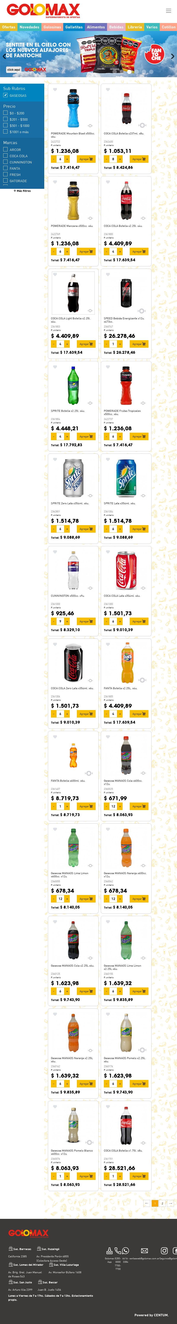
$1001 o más (16, 131)
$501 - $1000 (16, 125)
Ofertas (8, 27)
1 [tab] (114, 72)
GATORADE (15, 180)
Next (172, 56)
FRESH (12, 174)
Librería (135, 27)
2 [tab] (122, 72)
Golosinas (52, 27)
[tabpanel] (88, 54)
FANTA (11, 168)
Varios (152, 27)
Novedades (29, 27)
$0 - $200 (13, 113)
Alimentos (96, 27)
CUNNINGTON (17, 162)
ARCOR (12, 149)
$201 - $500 (15, 119)
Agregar (86, 159)
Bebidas (116, 27)
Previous (5, 56)
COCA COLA (15, 155)
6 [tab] (151, 72)
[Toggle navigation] (168, 11)
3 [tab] (129, 72)
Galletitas (74, 27)
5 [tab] (144, 72)
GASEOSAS (14, 95)
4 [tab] (136, 72)
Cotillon (169, 27)
